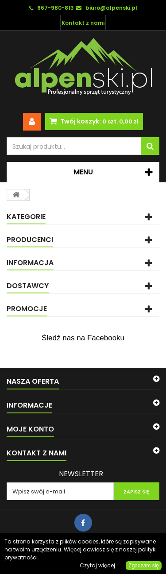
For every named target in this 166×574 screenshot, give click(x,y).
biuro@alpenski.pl (111, 8)
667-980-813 (55, 8)
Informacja (30, 263)
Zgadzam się (143, 565)
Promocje (27, 309)
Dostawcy (28, 286)
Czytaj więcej (97, 565)
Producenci (30, 240)
